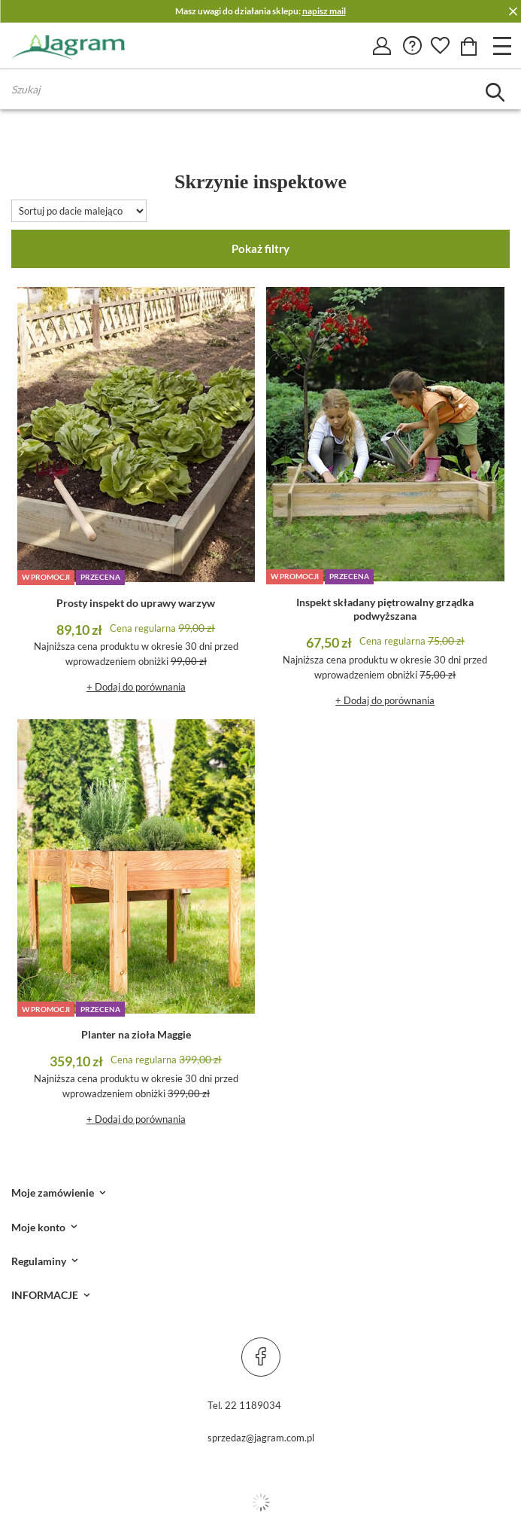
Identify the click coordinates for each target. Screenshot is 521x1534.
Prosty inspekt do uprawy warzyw (135, 602)
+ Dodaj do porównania (136, 687)
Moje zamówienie (52, 1192)
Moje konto (38, 1227)
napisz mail (324, 11)
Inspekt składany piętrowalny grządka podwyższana (385, 609)
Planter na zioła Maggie (136, 1034)
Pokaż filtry (260, 248)
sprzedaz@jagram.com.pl (260, 1438)
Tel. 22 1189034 (244, 1405)
